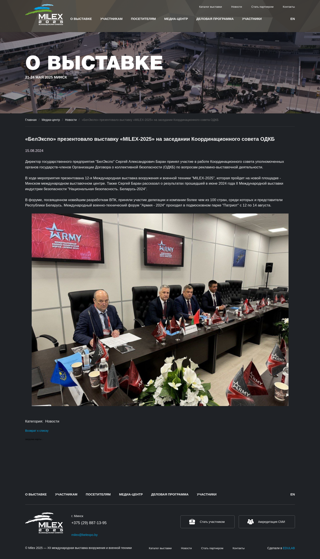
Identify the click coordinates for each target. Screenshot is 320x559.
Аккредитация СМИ (271, 521)
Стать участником (212, 521)
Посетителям (143, 19)
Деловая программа (215, 19)
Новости (236, 6)
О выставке (81, 19)
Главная (31, 120)
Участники (252, 19)
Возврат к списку (37, 430)
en (292, 19)
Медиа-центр (176, 19)
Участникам (111, 19)
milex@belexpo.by (84, 535)
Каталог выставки (210, 6)
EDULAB (289, 548)
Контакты (289, 6)
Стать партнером (262, 6)
